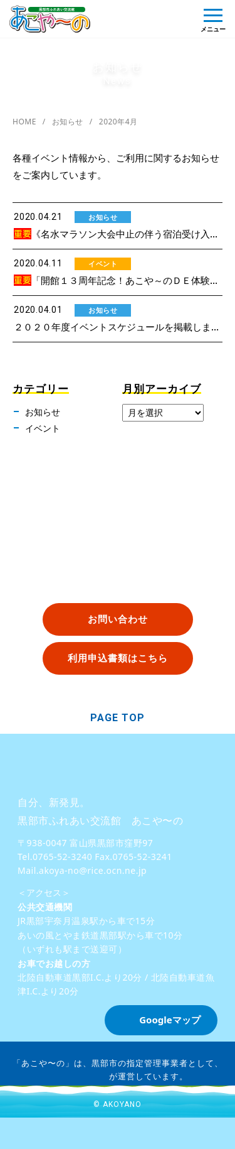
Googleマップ (170, 1019)
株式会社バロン (78, 1075)
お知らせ (67, 121)
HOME (24, 121)
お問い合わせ (118, 619)
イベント (42, 428)
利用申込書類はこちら (118, 657)
